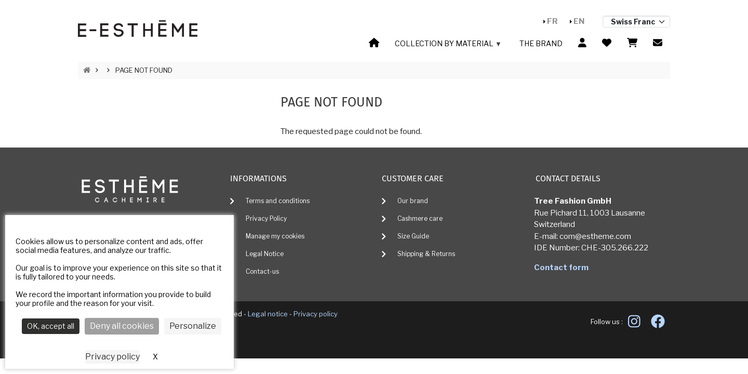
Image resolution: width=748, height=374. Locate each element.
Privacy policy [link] (112, 357)
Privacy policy (315, 314)
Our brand (412, 201)
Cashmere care (420, 218)
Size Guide (413, 236)
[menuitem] (374, 43)
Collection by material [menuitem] (447, 45)
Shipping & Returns (426, 254)
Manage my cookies (275, 236)
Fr (552, 21)
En (578, 21)
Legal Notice (265, 254)
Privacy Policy (266, 218)
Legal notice (268, 314)
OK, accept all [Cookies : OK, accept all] (50, 326)
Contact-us (262, 271)
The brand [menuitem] (541, 43)
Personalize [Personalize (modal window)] (192, 326)
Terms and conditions (278, 201)
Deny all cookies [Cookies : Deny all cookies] (122, 326)
